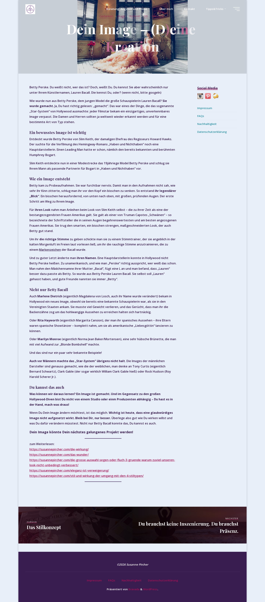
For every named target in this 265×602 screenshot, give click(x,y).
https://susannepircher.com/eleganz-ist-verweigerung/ (69, 470)
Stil (146, 16)
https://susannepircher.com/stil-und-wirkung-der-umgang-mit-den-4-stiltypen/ (86, 476)
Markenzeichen (50, 250)
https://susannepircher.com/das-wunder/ (59, 455)
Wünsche (158, 16)
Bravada (133, 589)
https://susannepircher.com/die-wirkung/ (59, 449)
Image (121, 16)
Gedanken (106, 16)
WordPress (150, 589)
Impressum (204, 108)
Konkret (134, 16)
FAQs (200, 116)
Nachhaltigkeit (207, 124)
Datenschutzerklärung (212, 132)
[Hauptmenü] (236, 9)
